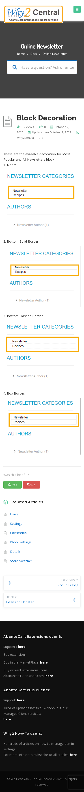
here (22, 647)
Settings (16, 523)
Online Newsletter (55, 54)
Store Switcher (21, 561)
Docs (33, 54)
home (21, 54)
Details (15, 551)
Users (14, 514)
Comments (18, 533)
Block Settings (21, 542)
